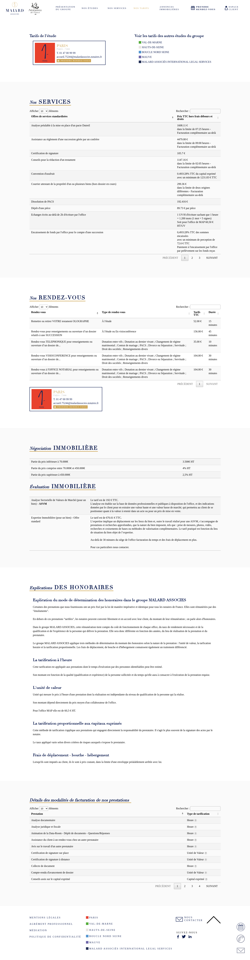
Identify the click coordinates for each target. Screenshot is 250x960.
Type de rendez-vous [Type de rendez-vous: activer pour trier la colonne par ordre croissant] (113, 312)
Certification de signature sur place (50, 852)
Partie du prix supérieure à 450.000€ (50, 474)
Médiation (38, 930)
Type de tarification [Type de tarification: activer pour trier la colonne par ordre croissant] (198, 813)
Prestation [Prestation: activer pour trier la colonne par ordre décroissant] (37, 813)
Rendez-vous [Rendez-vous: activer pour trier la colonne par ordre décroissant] (38, 312)
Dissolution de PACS (42, 201)
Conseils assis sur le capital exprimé (50, 879)
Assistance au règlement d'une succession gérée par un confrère (65, 139)
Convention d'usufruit (42, 173)
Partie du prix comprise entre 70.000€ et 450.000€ (58, 468)
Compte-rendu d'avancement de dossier (52, 872)
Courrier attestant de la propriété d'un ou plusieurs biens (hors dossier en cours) (73, 184)
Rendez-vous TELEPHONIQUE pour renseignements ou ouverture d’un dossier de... (61, 343)
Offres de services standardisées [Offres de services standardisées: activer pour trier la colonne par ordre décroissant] (49, 116)
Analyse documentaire (43, 820)
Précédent (170, 257)
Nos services (117, 8)
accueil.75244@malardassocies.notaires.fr (79, 56)
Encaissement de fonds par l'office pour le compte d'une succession (67, 232)
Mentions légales (45, 917)
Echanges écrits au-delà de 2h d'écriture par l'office (58, 214)
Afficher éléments (43, 111)
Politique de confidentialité (55, 936)
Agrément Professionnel (51, 924)
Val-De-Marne (152, 42)
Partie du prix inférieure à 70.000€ (49, 461)
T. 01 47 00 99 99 (66, 53)
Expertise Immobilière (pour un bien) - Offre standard (55, 519)
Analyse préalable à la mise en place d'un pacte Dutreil (60, 125)
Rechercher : (198, 111)
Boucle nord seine (155, 52)
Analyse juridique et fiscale (46, 826)
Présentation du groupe (65, 8)
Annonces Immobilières (169, 8)
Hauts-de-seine (153, 47)
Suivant (212, 257)
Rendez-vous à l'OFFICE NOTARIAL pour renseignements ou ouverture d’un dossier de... (65, 371)
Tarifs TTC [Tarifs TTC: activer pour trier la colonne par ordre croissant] (197, 313)
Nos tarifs (141, 8)
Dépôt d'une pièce (40, 208)
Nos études (90, 8)
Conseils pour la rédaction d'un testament (53, 159)
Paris (93, 917)
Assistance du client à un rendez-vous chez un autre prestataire (64, 839)
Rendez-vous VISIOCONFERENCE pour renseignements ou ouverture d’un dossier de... (64, 357)
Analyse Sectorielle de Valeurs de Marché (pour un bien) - (58, 502)
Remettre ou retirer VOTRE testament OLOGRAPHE (60, 321)
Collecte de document (43, 866)
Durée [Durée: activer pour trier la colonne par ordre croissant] (212, 312)
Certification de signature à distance (50, 859)
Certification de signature (44, 153)
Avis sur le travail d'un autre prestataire (52, 846)
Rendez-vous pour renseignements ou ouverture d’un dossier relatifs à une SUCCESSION (63, 333)
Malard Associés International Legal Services (176, 61)
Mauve (147, 57)
